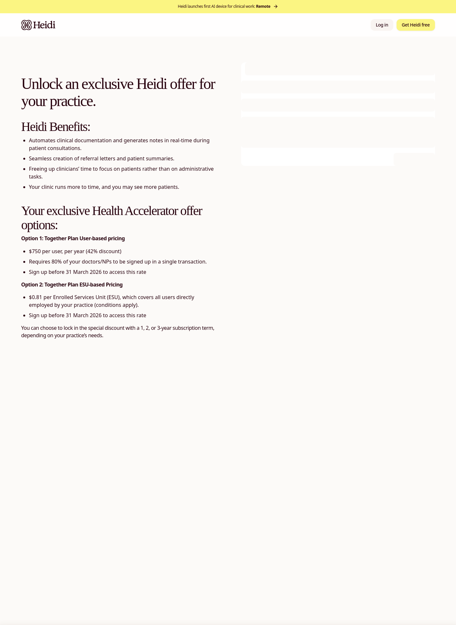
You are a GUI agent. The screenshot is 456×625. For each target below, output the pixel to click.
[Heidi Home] (38, 25)
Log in (382, 25)
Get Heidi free (415, 25)
